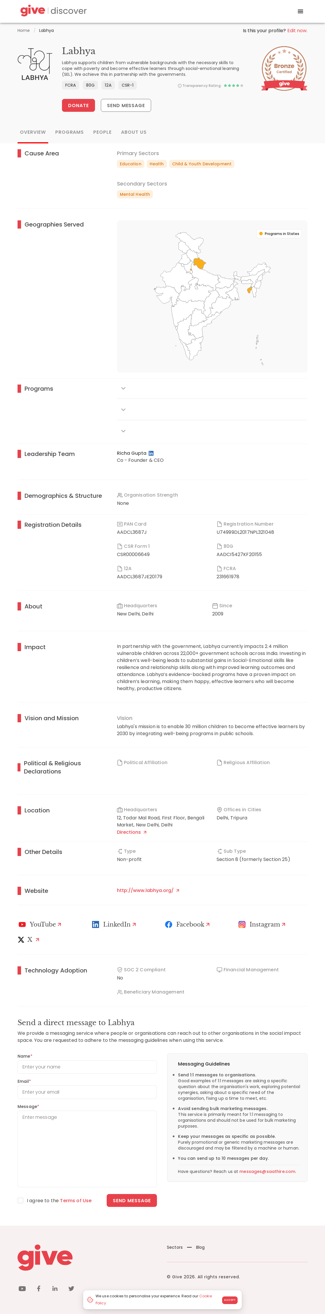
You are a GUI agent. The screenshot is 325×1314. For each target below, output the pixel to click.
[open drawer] (300, 11)
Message (28, 1106)
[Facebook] (188, 924)
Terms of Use (75, 1200)
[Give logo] (88, 1257)
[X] (30, 939)
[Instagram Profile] (262, 924)
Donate (78, 105)
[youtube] (22, 1289)
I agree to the (59, 1200)
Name (25, 1056)
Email (24, 1081)
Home (24, 30)
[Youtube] (41, 924)
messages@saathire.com (267, 1171)
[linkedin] (55, 1289)
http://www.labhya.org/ (148, 890)
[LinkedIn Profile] (151, 453)
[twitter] (71, 1289)
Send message (132, 1200)
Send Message (126, 105)
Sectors (175, 1247)
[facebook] (38, 1289)
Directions (131, 832)
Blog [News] (196, 1247)
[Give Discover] (53, 12)
